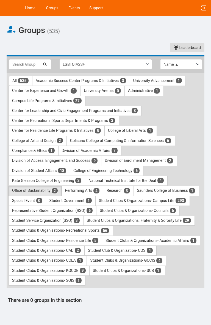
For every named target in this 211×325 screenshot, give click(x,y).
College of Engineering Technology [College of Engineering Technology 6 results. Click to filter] (106, 171)
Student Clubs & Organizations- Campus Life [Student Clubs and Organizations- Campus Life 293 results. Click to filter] (142, 201)
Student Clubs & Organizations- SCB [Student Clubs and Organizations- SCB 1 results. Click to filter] (127, 270)
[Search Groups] (24, 64)
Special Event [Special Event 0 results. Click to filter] (27, 201)
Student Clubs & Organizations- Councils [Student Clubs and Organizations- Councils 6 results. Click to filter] (138, 210)
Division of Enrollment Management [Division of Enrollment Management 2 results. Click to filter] (139, 161)
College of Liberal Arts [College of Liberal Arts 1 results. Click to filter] (130, 131)
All (20, 81)
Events (74, 8)
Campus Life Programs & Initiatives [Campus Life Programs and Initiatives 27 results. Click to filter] (47, 101)
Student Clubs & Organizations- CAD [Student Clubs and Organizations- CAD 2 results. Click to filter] (46, 250)
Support (96, 8)
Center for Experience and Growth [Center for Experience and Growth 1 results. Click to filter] (44, 91)
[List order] (181, 64)
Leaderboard (187, 47)
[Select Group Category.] (105, 64)
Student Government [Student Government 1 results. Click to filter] (70, 201)
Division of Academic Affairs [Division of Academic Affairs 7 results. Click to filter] (90, 151)
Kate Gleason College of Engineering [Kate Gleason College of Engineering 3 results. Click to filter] (47, 180)
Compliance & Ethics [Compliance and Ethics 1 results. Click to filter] (33, 151)
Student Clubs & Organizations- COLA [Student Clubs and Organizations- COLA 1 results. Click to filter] (47, 261)
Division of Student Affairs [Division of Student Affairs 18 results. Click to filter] (39, 171)
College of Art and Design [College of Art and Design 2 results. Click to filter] (37, 141)
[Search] (45, 64)
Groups (52, 8)
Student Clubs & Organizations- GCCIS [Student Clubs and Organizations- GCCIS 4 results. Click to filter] (126, 261)
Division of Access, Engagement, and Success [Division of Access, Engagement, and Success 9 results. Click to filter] (55, 161)
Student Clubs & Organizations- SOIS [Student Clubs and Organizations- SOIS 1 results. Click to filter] (47, 280)
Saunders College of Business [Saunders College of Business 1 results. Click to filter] (166, 191)
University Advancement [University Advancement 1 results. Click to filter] (157, 81)
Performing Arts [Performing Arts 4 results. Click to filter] (82, 191)
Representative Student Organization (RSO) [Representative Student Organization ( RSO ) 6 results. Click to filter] (52, 210)
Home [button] (30, 8)
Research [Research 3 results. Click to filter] (118, 191)
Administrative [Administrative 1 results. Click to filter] (144, 91)
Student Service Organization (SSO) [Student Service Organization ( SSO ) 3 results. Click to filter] (46, 220)
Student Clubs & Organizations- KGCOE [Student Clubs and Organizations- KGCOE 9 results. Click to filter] (49, 270)
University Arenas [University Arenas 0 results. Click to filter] (102, 91)
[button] (6, 8)
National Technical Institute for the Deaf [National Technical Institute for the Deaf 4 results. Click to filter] (126, 180)
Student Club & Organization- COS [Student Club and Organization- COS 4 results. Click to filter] (120, 250)
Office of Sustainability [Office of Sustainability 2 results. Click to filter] (35, 191)
